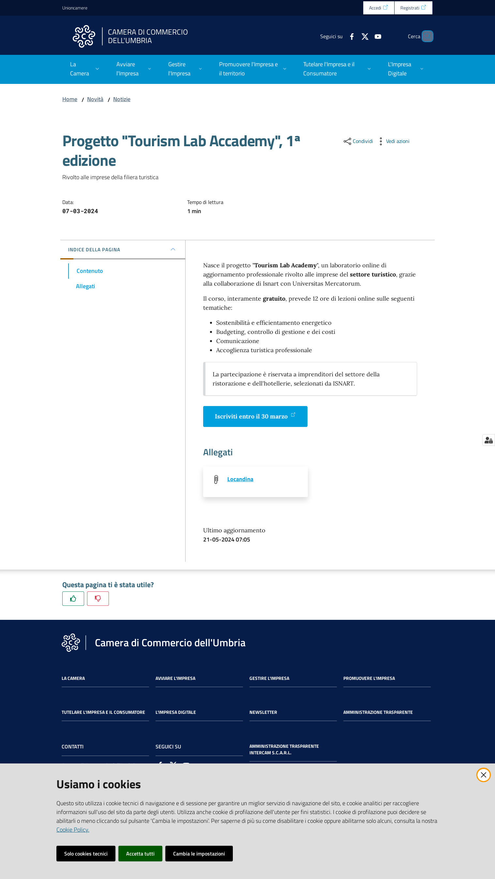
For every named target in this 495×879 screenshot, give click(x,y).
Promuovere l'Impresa (369, 679)
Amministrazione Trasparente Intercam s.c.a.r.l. (284, 750)
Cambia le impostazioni (199, 853)
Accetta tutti (140, 853)
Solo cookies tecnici (86, 853)
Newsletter (263, 713)
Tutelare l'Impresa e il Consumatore (103, 713)
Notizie (121, 99)
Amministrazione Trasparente (378, 713)
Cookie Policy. (72, 829)
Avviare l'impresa (175, 679)
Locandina (240, 479)
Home (69, 99)
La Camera (73, 679)
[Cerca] (425, 36)
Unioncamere (74, 7)
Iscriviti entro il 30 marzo (255, 416)
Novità (95, 99)
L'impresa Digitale (176, 713)
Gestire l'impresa (269, 679)
